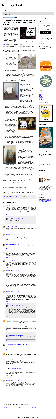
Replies (8, 216)
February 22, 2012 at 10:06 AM (14, 244)
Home (20, 407)
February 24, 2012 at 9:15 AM (13, 353)
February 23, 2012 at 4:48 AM (13, 291)
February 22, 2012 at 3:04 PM (13, 270)
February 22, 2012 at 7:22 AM (13, 234)
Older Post (34, 407)
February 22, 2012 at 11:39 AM (13, 251)
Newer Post (5, 407)
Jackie (7, 205)
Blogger (37, 417)
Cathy (10, 218)
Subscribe (45, 32)
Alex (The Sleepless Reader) (11, 344)
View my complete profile (43, 194)
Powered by (45, 35)
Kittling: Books (13, 5)
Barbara (7, 260)
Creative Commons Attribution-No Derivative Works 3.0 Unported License (45, 200)
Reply (7, 214)
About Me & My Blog (6, 14)
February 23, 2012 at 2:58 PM (13, 320)
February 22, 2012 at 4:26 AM (13, 205)
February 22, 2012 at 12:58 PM (14, 260)
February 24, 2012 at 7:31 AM (22, 344)
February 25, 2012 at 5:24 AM (13, 380)
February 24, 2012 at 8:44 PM (16, 368)
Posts (40, 41)
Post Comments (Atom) (12, 409)
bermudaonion (8, 226)
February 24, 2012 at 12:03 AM (17, 335)
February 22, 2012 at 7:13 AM (16, 226)
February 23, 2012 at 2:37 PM (17, 305)
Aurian (7, 244)
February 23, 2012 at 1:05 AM (17, 218)
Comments (41, 43)
